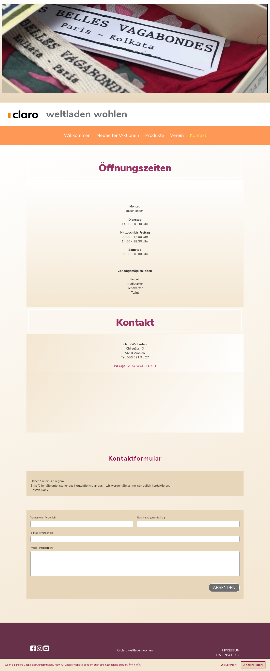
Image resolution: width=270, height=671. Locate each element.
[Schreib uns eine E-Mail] (46, 648)
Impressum (230, 650)
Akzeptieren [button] (253, 665)
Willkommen (77, 135)
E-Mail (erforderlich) (42, 533)
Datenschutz (228, 655)
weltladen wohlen (86, 114)
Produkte (154, 135)
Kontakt (198, 135)
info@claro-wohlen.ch (135, 366)
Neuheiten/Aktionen (118, 135)
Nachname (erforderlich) (151, 517)
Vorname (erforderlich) (43, 517)
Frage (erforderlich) (41, 548)
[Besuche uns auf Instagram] (39, 648)
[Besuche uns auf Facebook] (33, 648)
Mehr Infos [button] (135, 664)
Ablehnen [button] (229, 665)
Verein (177, 135)
